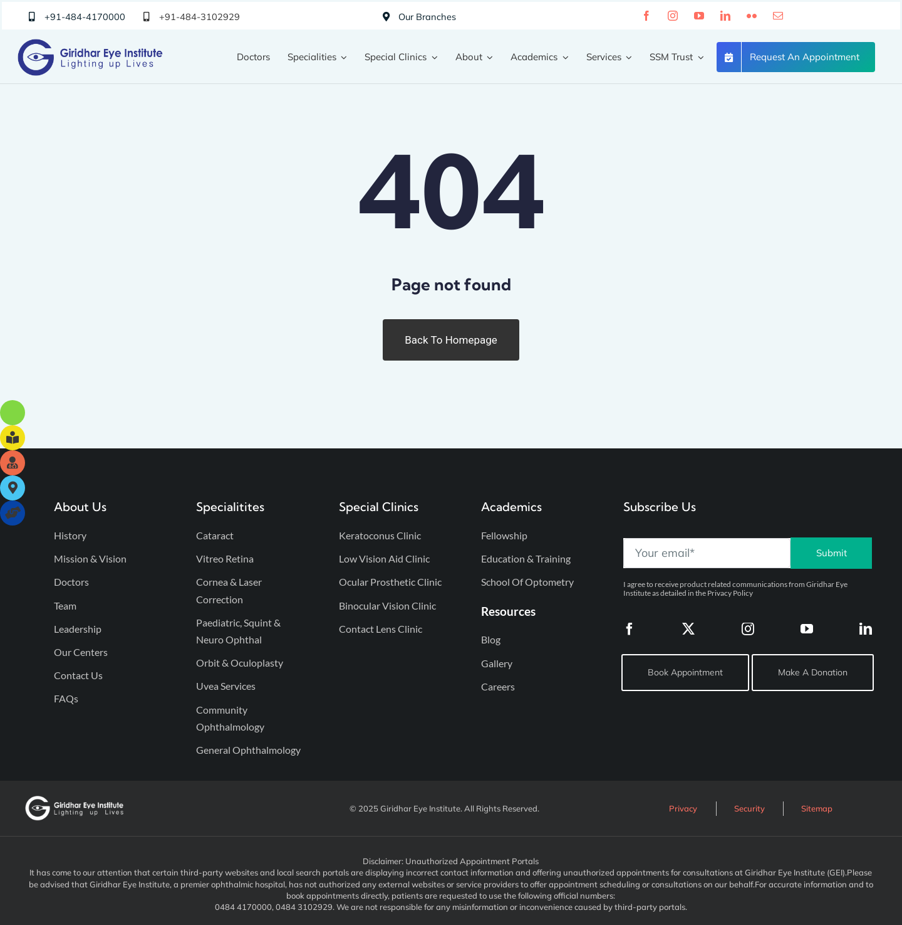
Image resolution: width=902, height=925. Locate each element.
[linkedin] (725, 16)
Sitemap (816, 808)
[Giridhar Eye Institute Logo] (90, 44)
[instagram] (673, 16)
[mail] (778, 16)
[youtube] (699, 16)
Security (749, 808)
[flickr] (752, 16)
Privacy (683, 808)
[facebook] (646, 16)
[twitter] (688, 629)
